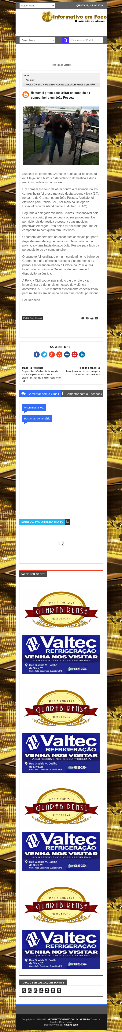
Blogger (67, 65)
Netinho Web (71, 1024)
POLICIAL (30, 80)
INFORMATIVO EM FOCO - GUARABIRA (68, 1019)
